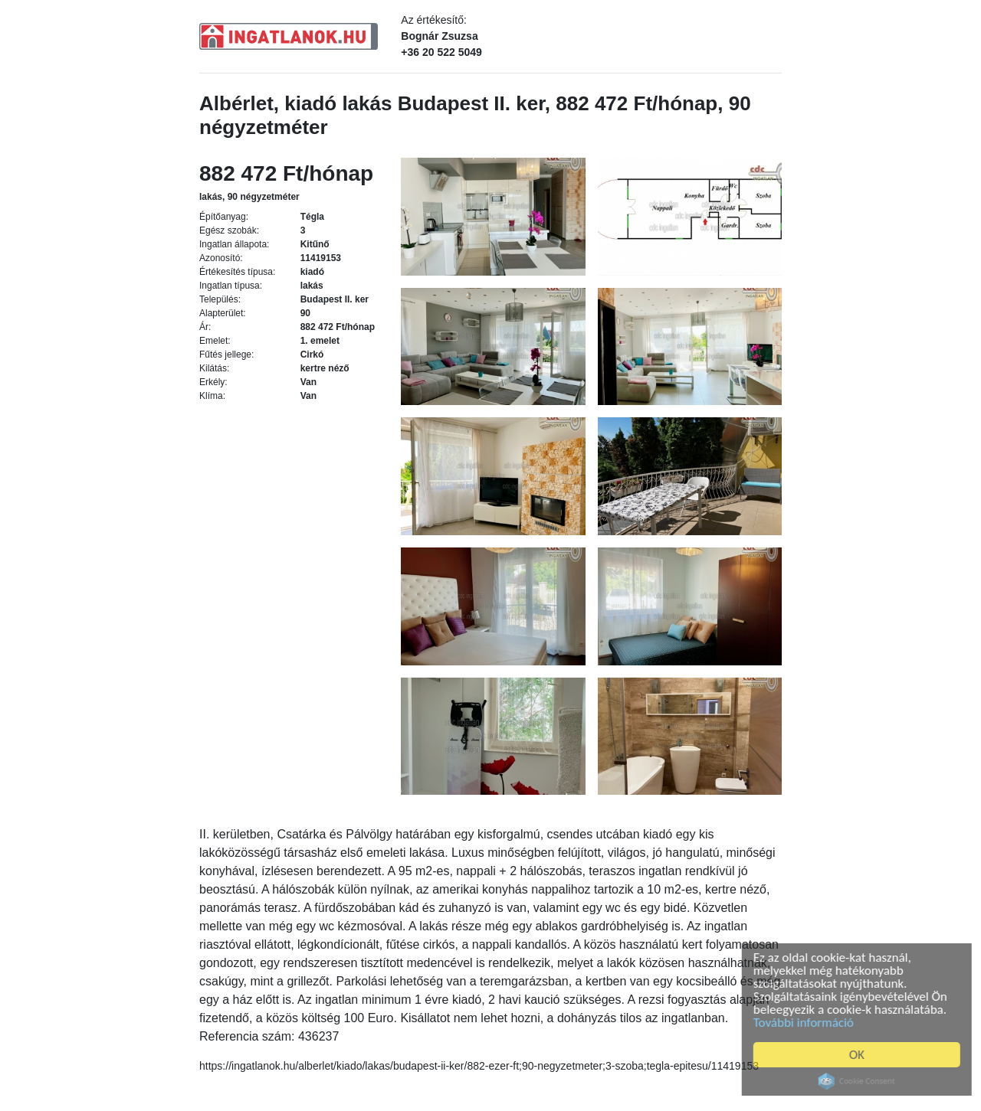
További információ (806, 1023)
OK (860, 1055)
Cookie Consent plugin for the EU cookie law (860, 1081)
